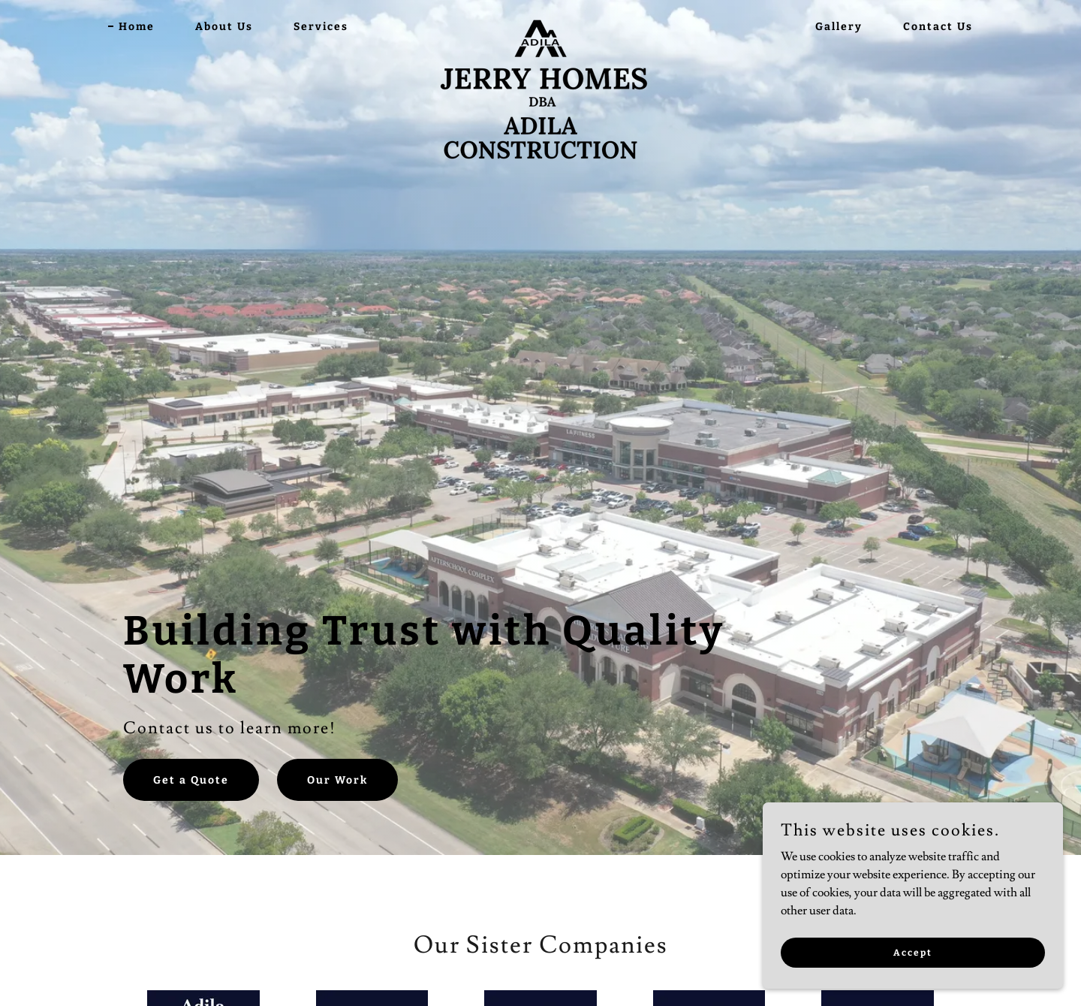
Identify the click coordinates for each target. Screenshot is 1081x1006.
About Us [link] (224, 26)
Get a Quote (191, 780)
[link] (540, 24)
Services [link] (321, 26)
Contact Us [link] (938, 26)
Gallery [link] (839, 26)
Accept (912, 982)
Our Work (337, 780)
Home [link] (137, 26)
